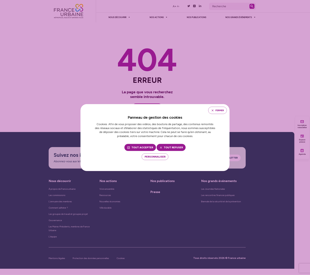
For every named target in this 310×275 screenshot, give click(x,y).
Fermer (218, 110)
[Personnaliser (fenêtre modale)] (155, 157)
